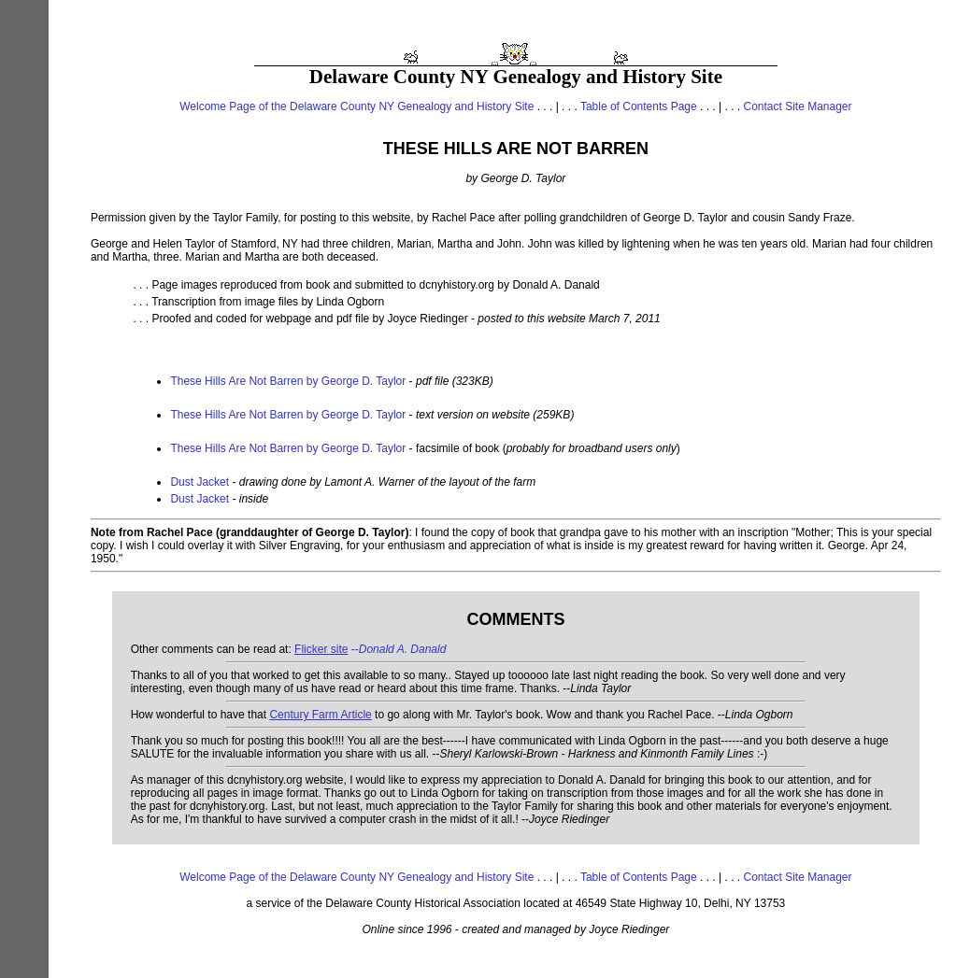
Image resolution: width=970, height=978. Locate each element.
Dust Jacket (199, 482)
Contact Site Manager (797, 106)
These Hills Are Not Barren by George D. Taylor (288, 381)
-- (370, 649)
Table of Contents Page (638, 106)
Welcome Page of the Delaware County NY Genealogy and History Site (356, 106)
